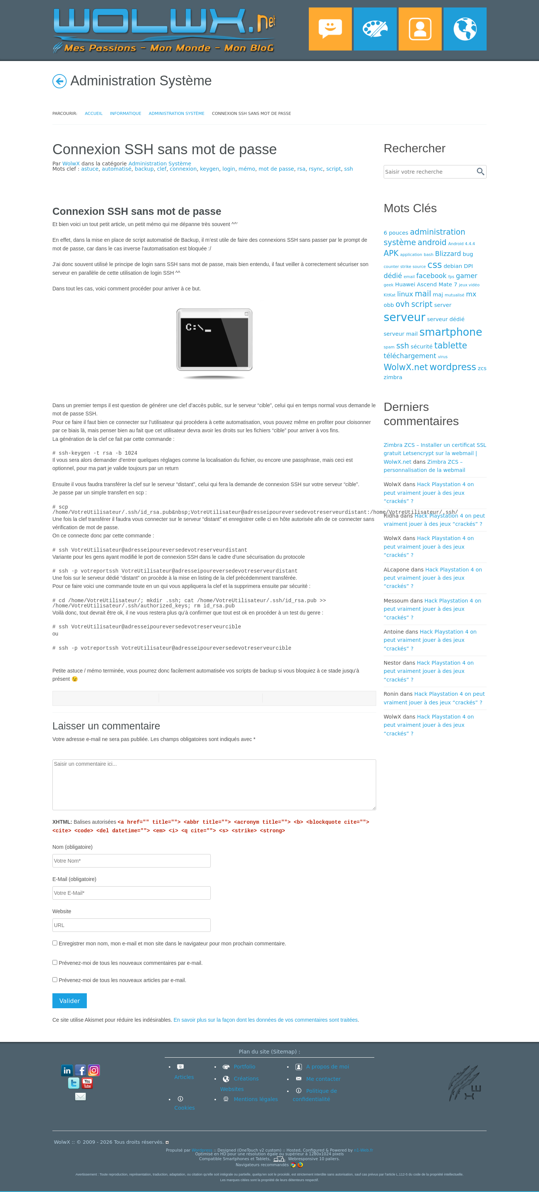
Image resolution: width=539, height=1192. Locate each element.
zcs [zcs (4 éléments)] (482, 368)
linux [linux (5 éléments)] (405, 294)
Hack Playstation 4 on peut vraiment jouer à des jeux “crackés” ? (429, 492)
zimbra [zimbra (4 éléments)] (393, 377)
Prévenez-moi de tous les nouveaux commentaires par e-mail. (130, 963)
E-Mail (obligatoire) (74, 879)
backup (144, 169)
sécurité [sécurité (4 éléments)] (421, 346)
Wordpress (202, 1150)
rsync (316, 169)
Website (61, 911)
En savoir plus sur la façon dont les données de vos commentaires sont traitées (266, 1020)
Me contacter (323, 1079)
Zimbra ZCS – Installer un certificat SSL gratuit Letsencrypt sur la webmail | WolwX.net (435, 453)
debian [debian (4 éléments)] (453, 266)
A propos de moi (321, 1067)
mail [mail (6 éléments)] (423, 293)
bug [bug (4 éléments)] (468, 254)
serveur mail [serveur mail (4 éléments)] (401, 333)
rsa (301, 169)
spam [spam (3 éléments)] (389, 347)
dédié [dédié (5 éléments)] (393, 276)
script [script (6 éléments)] (422, 304)
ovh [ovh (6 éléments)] (402, 304)
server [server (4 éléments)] (442, 305)
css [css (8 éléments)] (434, 264)
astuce (90, 169)
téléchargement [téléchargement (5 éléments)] (410, 356)
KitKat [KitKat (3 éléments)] (390, 295)
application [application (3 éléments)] (411, 254)
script (333, 169)
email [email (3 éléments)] (409, 276)
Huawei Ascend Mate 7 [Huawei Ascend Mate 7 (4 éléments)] (426, 284)
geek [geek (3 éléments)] (388, 285)
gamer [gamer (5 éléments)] (466, 276)
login (228, 169)
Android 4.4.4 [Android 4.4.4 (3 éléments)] (461, 243)
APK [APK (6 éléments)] (391, 253)
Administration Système (159, 164)
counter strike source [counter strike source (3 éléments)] (405, 266)
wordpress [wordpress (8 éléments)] (452, 367)
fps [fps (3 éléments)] (451, 276)
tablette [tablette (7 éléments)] (450, 345)
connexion (183, 169)
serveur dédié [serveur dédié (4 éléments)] (446, 319)
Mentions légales (255, 1099)
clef (162, 169)
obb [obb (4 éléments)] (389, 305)
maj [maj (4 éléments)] (438, 294)
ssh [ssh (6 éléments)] (402, 345)
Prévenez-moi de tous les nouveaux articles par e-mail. (122, 980)
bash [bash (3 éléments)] (428, 254)
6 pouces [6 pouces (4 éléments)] (396, 232)
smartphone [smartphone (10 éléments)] (451, 332)
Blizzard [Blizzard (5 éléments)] (448, 253)
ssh (348, 169)
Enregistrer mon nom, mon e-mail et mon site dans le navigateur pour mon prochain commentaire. (172, 943)
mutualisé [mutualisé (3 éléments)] (455, 295)
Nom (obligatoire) (72, 847)
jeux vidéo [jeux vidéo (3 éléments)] (469, 285)
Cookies (184, 1108)
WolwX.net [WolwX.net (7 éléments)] (406, 367)
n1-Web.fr (363, 1150)
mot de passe (276, 169)
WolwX (71, 164)
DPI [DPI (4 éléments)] (468, 266)
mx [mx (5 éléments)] (471, 294)
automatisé (116, 169)
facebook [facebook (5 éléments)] (431, 276)
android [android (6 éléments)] (432, 242)
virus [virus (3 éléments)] (443, 356)
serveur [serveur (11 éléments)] (404, 317)
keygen (209, 169)
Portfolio (237, 1067)
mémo (246, 169)
